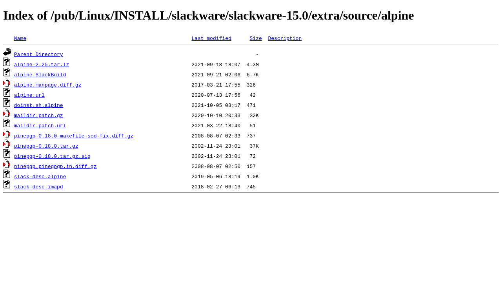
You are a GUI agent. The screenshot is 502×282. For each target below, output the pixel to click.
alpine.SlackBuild (40, 74)
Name (20, 38)
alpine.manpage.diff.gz (48, 84)
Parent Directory (38, 54)
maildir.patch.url (40, 125)
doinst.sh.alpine (38, 104)
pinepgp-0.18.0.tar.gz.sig (52, 155)
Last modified (211, 38)
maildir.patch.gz (38, 115)
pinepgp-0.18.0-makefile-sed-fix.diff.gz (73, 135)
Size (255, 38)
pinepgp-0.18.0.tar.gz (46, 145)
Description (285, 38)
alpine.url (29, 94)
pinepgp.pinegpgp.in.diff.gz (55, 166)
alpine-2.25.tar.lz (41, 64)
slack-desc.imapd (38, 186)
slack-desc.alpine (40, 176)
